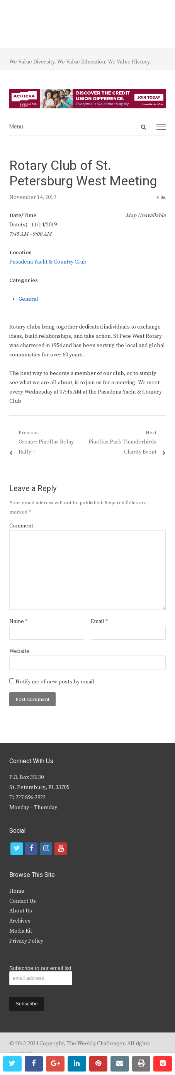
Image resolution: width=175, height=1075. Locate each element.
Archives (20, 921)
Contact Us (22, 901)
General (28, 299)
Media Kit (20, 931)
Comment (21, 525)
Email (99, 621)
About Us (20, 910)
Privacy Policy (26, 941)
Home (16, 891)
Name (18, 621)
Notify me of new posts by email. (55, 681)
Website (19, 651)
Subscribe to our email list (40, 968)
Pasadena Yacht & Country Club (48, 261)
